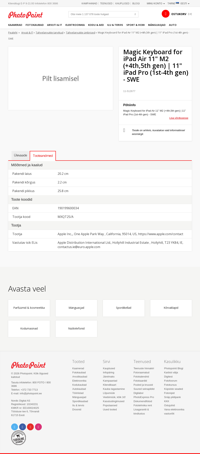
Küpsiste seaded (173, 388)
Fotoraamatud (141, 372)
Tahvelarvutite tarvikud (49, 32)
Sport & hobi (135, 25)
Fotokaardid (140, 380)
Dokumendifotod (143, 401)
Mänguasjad (157, 25)
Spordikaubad (80, 401)
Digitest (168, 376)
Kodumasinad (29, 328)
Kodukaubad (79, 384)
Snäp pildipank (172, 397)
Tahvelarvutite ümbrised (80, 32)
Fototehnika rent (143, 405)
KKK (166, 401)
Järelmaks (108, 376)
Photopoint (27, 14)
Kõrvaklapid (171, 308)
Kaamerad (15, 25)
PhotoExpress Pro (144, 397)
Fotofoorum (170, 380)
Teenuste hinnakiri (144, 368)
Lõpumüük (109, 393)
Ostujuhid (169, 405)
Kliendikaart (109, 384)
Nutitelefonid (76, 328)
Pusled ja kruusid (143, 384)
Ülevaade (20, 155)
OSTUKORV (178, 14)
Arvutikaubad (79, 376)
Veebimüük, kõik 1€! (114, 397)
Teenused (106, 3)
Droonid (76, 409)
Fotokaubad (35, 25)
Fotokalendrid (141, 376)
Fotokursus (170, 384)
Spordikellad (123, 308)
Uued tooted (110, 409)
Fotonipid (169, 393)
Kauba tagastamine (114, 388)
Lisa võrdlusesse (178, 117)
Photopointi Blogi (173, 368)
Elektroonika (75, 25)
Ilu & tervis (115, 25)
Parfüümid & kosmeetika (29, 308)
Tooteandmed (43, 155)
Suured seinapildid (144, 388)
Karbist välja (171, 372)
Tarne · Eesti (178, 3)
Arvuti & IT (54, 25)
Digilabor (139, 393)
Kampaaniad (89, 3)
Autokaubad (79, 388)
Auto (173, 25)
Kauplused (122, 3)
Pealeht (12, 32)
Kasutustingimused (113, 401)
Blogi (136, 3)
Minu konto (156, 3)
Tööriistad (77, 393)
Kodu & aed (96, 25)
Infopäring (108, 372)
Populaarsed (110, 405)
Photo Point (30, 365)
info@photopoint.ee (31, 393)
